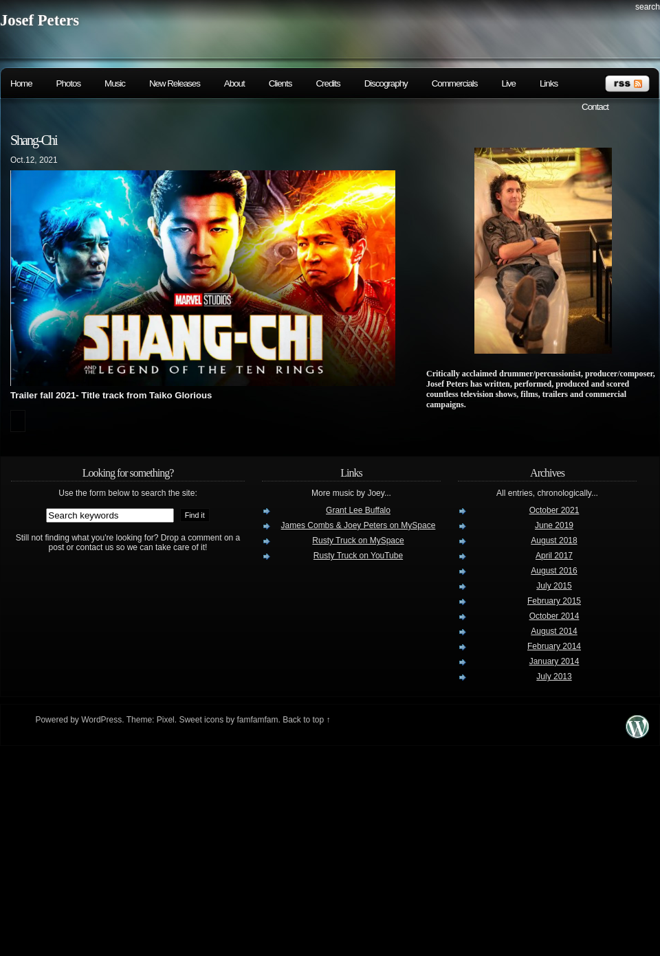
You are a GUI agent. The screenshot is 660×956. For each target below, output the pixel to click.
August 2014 (554, 631)
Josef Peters (39, 20)
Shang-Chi (33, 140)
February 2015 (554, 601)
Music (114, 83)
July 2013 (553, 676)
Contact (595, 107)
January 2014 (554, 661)
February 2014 (554, 646)
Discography (386, 83)
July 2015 (553, 586)
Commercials (455, 83)
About (234, 83)
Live (508, 83)
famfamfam (257, 720)
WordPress (101, 720)
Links (549, 83)
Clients (280, 83)
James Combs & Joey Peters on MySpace (358, 525)
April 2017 (554, 555)
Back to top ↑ (306, 720)
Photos (68, 83)
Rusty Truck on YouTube (358, 555)
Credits (328, 83)
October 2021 (554, 510)
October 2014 (554, 616)
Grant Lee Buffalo (358, 510)
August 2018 (554, 540)
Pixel (166, 720)
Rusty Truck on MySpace (358, 540)
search (647, 7)
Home (21, 83)
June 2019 (554, 525)
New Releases (174, 83)
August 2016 (554, 571)
